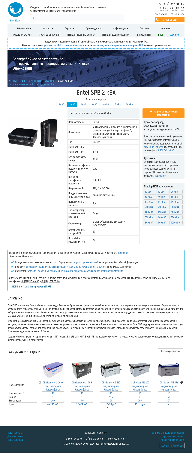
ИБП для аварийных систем (81, 34)
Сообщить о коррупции (172, 445)
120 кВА (161, 201)
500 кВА (175, 212)
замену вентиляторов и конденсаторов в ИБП (120, 45)
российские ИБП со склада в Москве (63, 45)
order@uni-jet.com (153, 147)
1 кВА (61, 104)
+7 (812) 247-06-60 (171, 3)
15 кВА (117, 104)
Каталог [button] (48, 28)
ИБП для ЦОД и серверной (115, 34)
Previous (39, 382)
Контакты (166, 28)
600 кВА (162, 217)
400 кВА (149, 212)
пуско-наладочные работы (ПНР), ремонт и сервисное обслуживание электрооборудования (76, 270)
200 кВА (149, 207)
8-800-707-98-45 (172, 7)
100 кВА (149, 201)
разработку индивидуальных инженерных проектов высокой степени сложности (67, 266)
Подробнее (160, 175)
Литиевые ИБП (143, 34)
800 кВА (149, 222)
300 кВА (175, 207)
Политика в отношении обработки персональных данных (167, 434)
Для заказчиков (16, 436)
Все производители (18, 84)
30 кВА (148, 196)
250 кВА (162, 207)
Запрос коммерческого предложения (163, 113)
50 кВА (174, 196)
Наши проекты (15, 432)
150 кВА (174, 201)
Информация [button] (120, 28)
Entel (160, 34)
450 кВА (162, 212)
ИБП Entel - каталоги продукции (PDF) (31, 286)
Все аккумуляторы (170, 351)
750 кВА (175, 217)
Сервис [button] (69, 28)
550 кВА (149, 217)
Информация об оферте (172, 439)
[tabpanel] (53, 382)
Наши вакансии (15, 439)
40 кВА (161, 196)
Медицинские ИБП (22, 34)
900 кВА (162, 222)
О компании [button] (24, 28)
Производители (93, 28)
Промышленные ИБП (49, 34)
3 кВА (83, 104)
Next (181, 382)
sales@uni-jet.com (167, 14)
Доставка (144, 28)
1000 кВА (175, 222)
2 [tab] (117, 407)
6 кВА (94, 104)
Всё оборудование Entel (44, 84)
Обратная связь (170, 19)
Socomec (174, 34)
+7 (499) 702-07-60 (115, 438)
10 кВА (106, 104)
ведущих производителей (85, 262)
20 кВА (129, 104)
